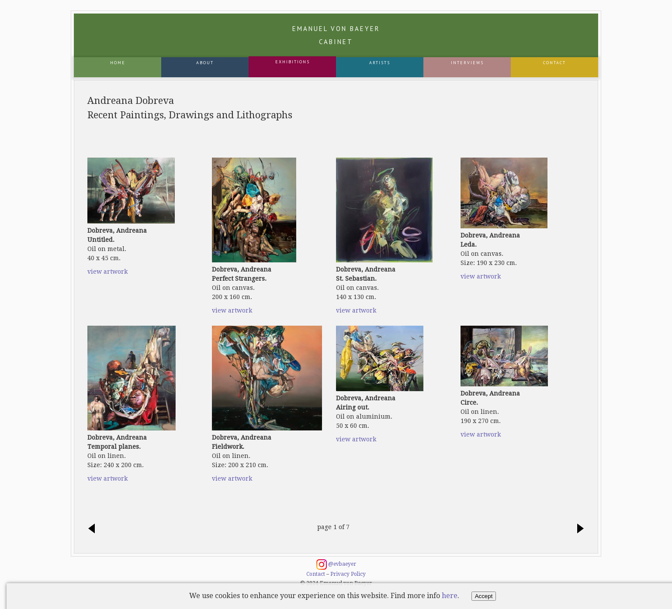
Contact (554, 62)
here (449, 596)
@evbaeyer (336, 564)
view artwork (107, 271)
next (578, 529)
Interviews (467, 62)
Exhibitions (292, 62)
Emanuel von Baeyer (336, 35)
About (205, 62)
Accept (484, 596)
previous (93, 529)
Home (117, 62)
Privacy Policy (348, 574)
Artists (379, 62)
